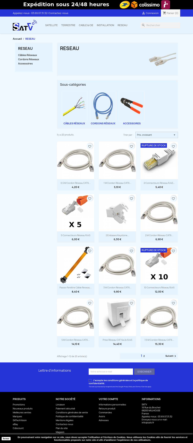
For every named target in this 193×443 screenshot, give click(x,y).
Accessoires (25, 63)
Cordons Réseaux (28, 59)
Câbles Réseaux (27, 55)
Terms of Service (141, 387)
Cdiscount (18, 428)
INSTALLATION (105, 25)
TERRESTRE (68, 25)
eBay (15, 424)
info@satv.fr (148, 422)
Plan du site (62, 428)
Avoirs (102, 416)
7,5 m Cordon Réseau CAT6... (159, 339)
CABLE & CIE (86, 25)
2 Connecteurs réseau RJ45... (159, 183)
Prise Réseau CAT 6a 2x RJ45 (117, 339)
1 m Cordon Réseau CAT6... (117, 183)
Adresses (104, 420)
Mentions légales (64, 420)
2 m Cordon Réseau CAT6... (159, 235)
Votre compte (108, 399)
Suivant (171, 356)
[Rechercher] (160, 25)
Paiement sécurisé (65, 408)
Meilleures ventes (22, 412)
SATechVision (20, 420)
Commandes (105, 412)
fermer (6, 438)
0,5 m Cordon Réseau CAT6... (76, 183)
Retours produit (107, 408)
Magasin (60, 432)
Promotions (19, 404)
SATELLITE (51, 25)
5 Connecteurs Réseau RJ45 (75, 235)
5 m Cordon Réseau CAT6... (76, 339)
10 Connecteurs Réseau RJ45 (159, 287)
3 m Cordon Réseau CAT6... (117, 287)
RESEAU (122, 25)
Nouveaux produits (23, 408)
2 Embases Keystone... (117, 235)
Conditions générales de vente (72, 412)
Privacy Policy (128, 387)
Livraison (60, 404)
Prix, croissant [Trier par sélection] (156, 135)
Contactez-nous (58, 13)
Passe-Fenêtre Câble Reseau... (76, 287)
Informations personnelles (112, 404)
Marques (17, 416)
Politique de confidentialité (69, 416)
